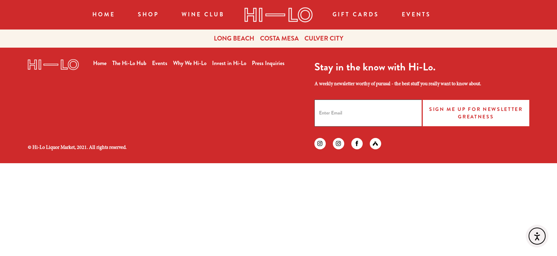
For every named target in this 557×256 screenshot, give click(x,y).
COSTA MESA (279, 38)
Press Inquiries (268, 63)
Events (416, 14)
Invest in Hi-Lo (229, 63)
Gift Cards (355, 14)
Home (103, 14)
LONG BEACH (234, 38)
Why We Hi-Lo (189, 63)
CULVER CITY (324, 38)
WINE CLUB (203, 14)
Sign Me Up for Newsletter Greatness (476, 113)
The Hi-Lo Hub (129, 63)
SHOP (148, 14)
